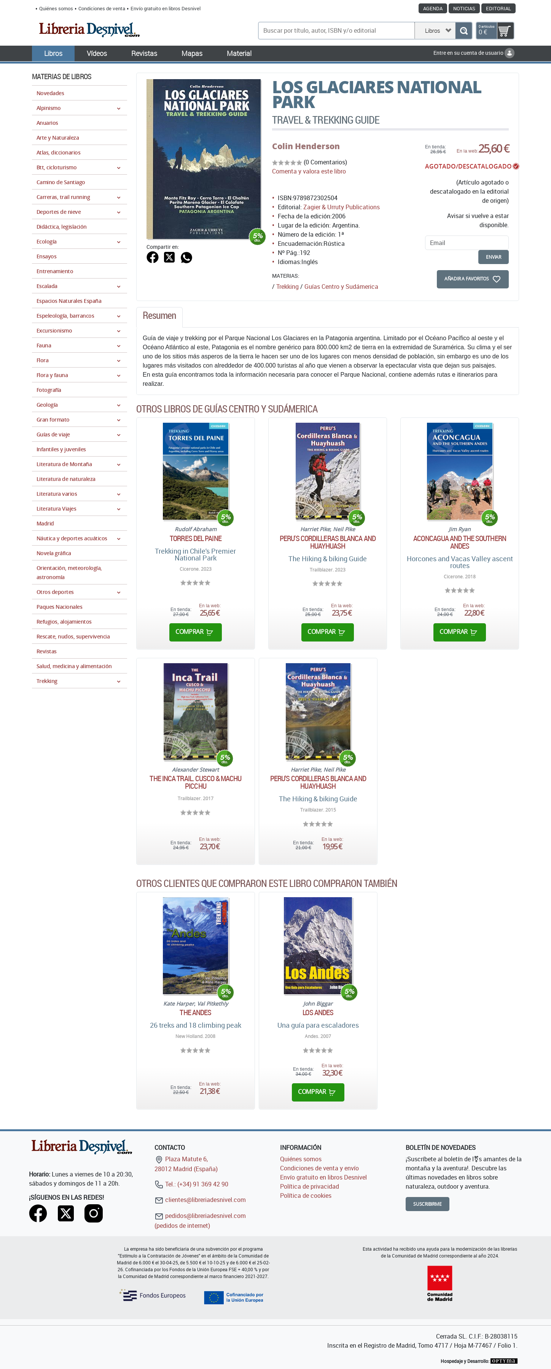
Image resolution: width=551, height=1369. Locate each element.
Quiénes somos (56, 8)
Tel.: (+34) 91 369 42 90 (191, 1184)
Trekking (287, 286)
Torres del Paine (195, 538)
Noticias (464, 8)
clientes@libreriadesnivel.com (200, 1199)
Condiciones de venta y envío (319, 1168)
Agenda (433, 8)
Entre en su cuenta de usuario (473, 52)
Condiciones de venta (101, 8)
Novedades (50, 93)
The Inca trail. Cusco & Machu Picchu (195, 782)
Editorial (498, 8)
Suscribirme (427, 1204)
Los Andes (318, 1012)
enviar (493, 257)
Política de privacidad (309, 1186)
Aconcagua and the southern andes (459, 542)
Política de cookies (305, 1195)
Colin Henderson (306, 146)
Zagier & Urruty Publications (341, 207)
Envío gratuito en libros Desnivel (166, 8)
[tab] (159, 317)
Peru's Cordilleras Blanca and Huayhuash (328, 542)
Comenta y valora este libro (309, 171)
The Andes (195, 1012)
